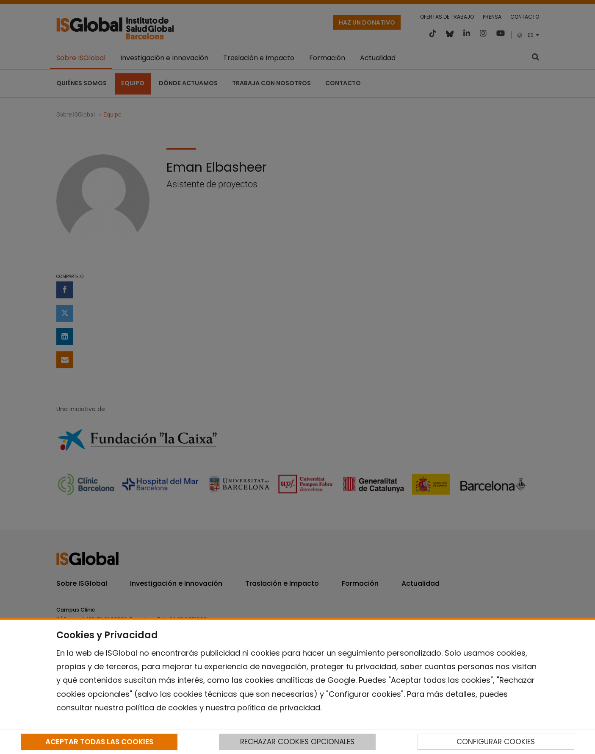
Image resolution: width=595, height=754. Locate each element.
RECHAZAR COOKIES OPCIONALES (297, 742)
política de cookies (161, 707)
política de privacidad (278, 707)
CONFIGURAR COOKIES (496, 742)
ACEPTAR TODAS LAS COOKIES (99, 742)
